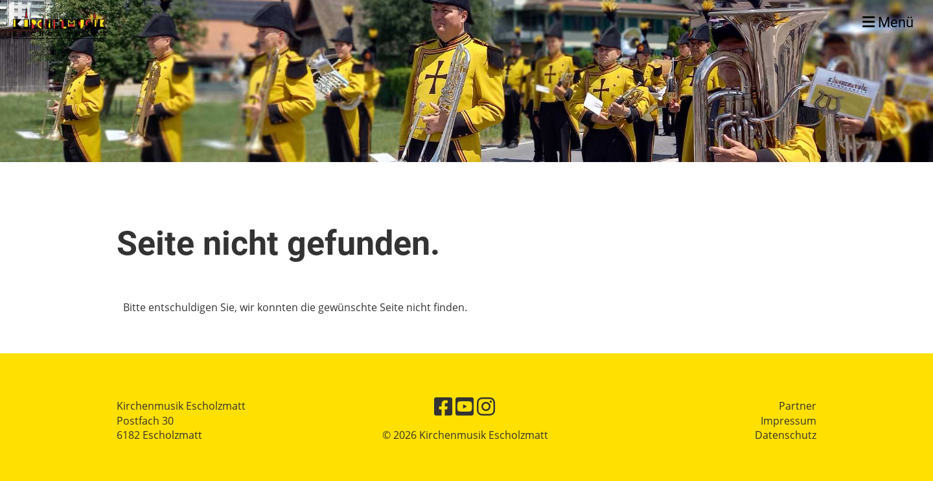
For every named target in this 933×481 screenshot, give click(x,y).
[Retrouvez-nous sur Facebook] (443, 406)
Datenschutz (785, 435)
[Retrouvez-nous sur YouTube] (464, 406)
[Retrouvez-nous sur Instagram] (486, 406)
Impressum (788, 421)
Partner (797, 406)
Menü (888, 22)
